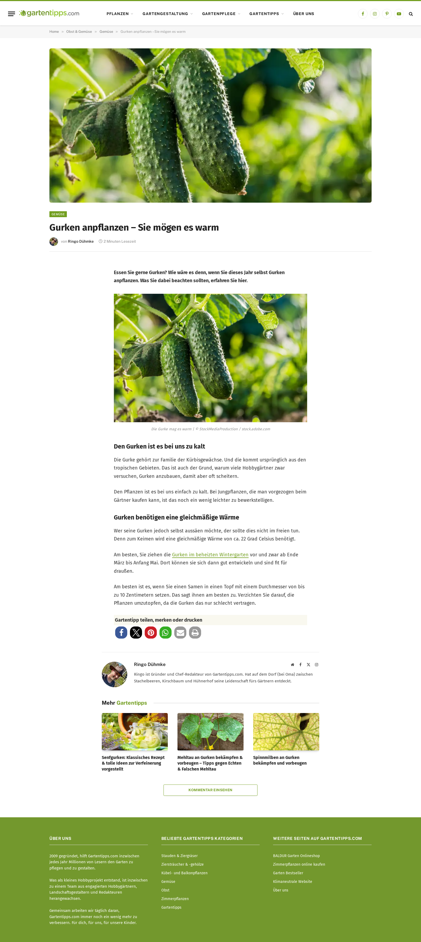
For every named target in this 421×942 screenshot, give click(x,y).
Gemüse (58, 214)
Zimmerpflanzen (175, 899)
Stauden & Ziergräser (179, 856)
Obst (165, 890)
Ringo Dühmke (81, 241)
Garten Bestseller (288, 873)
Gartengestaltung (165, 14)
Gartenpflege (219, 14)
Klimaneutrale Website (292, 881)
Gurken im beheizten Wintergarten (210, 555)
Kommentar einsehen (210, 790)
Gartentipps (264, 14)
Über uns (304, 14)
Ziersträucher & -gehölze (182, 864)
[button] (121, 632)
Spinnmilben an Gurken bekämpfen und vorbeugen (280, 760)
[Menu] (11, 14)
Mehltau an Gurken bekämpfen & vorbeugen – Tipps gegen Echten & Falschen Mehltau (210, 763)
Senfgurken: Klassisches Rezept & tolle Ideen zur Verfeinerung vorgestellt (133, 763)
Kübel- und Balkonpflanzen (184, 873)
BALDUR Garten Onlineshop (296, 856)
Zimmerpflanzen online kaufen (299, 864)
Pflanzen (118, 14)
